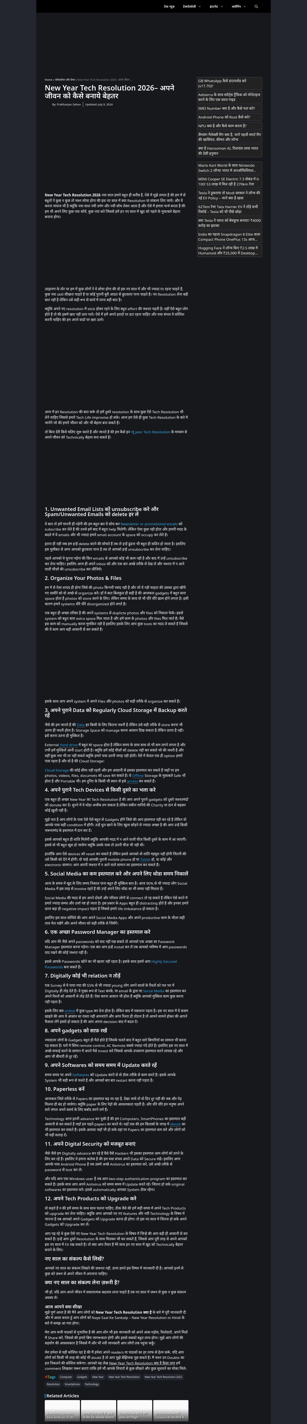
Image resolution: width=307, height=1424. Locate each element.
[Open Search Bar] (256, 6)
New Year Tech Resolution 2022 (163, 1377)
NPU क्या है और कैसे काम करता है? (222, 125)
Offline (138, 775)
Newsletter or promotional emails (149, 523)
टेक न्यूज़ (169, 6)
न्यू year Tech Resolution (150, 431)
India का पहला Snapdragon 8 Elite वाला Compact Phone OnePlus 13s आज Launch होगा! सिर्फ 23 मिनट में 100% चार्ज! (229, 237)
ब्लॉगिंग (241, 6)
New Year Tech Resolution (124, 1377)
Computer (66, 1377)
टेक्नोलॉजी (194, 6)
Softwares (80, 1074)
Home (48, 80)
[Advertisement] (153, 43)
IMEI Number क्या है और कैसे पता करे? (226, 108)
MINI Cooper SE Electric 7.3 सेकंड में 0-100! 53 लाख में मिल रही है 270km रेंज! (229, 182)
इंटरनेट (219, 6)
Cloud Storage (57, 770)
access (132, 781)
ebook (175, 1124)
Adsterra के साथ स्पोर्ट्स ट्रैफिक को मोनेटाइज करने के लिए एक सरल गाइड (229, 97)
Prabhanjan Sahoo (69, 104)
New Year (98, 1377)
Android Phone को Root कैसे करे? (224, 117)
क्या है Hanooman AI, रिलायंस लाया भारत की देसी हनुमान (228, 151)
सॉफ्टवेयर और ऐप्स (65, 80)
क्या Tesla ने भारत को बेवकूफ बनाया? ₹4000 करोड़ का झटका (229, 223)
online (70, 1010)
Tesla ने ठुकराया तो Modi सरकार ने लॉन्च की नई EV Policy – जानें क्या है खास (229, 195)
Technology (91, 1384)
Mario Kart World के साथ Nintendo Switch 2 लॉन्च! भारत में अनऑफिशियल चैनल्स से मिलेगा (226, 168)
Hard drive (69, 744)
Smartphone (72, 1384)
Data (81, 724)
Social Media (153, 990)
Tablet (145, 859)
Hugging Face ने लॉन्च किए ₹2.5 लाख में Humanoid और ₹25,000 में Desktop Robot (228, 250)
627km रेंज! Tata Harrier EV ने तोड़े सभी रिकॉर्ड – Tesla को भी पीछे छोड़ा (228, 209)
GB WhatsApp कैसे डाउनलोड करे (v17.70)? (222, 83)
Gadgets (82, 1377)
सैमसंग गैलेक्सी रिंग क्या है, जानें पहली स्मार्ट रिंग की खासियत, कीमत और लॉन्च (229, 137)
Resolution (53, 1384)
